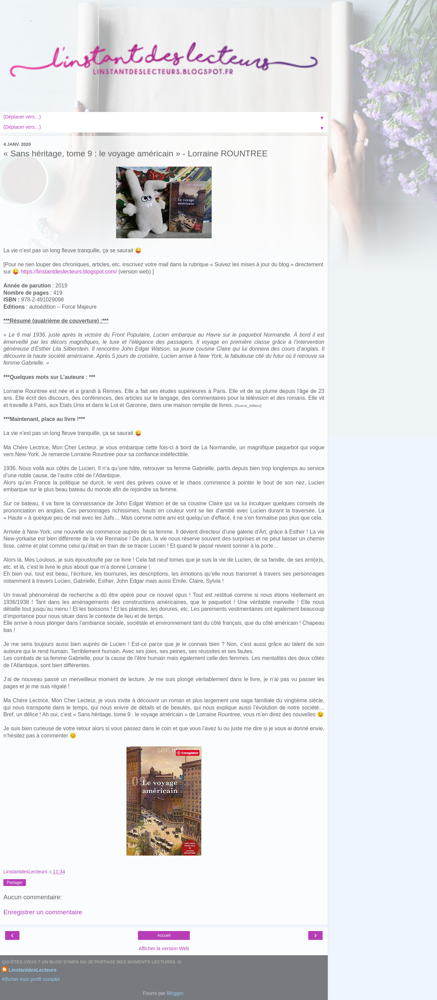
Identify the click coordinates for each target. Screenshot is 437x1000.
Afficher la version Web (164, 948)
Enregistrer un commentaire (42, 912)
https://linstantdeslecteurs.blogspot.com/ (69, 271)
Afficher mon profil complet (31, 979)
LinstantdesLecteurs (33, 970)
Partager (15, 882)
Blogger (175, 993)
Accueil (164, 935)
